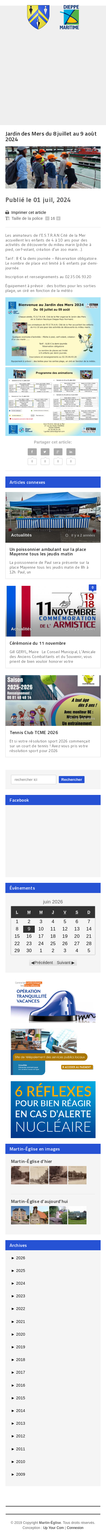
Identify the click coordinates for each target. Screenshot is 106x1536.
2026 (18, 1258)
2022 (18, 1308)
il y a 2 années (80, 535)
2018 (18, 1359)
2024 (18, 1283)
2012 (18, 1436)
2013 (18, 1423)
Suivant (63, 962)
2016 (18, 1385)
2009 (18, 1474)
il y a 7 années (80, 629)
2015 (18, 1398)
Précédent (43, 962)
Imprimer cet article (25, 213)
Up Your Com (53, 1528)
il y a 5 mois (82, 718)
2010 (18, 1461)
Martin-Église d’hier (31, 1161)
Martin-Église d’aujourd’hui (39, 1201)
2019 (18, 1347)
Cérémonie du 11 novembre (38, 643)
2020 (18, 1334)
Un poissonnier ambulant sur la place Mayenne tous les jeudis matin (48, 551)
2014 (18, 1410)
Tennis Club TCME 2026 (34, 732)
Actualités (21, 535)
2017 (18, 1372)
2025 (18, 1270)
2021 (18, 1321)
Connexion (75, 1528)
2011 (18, 1449)
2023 (18, 1296)
